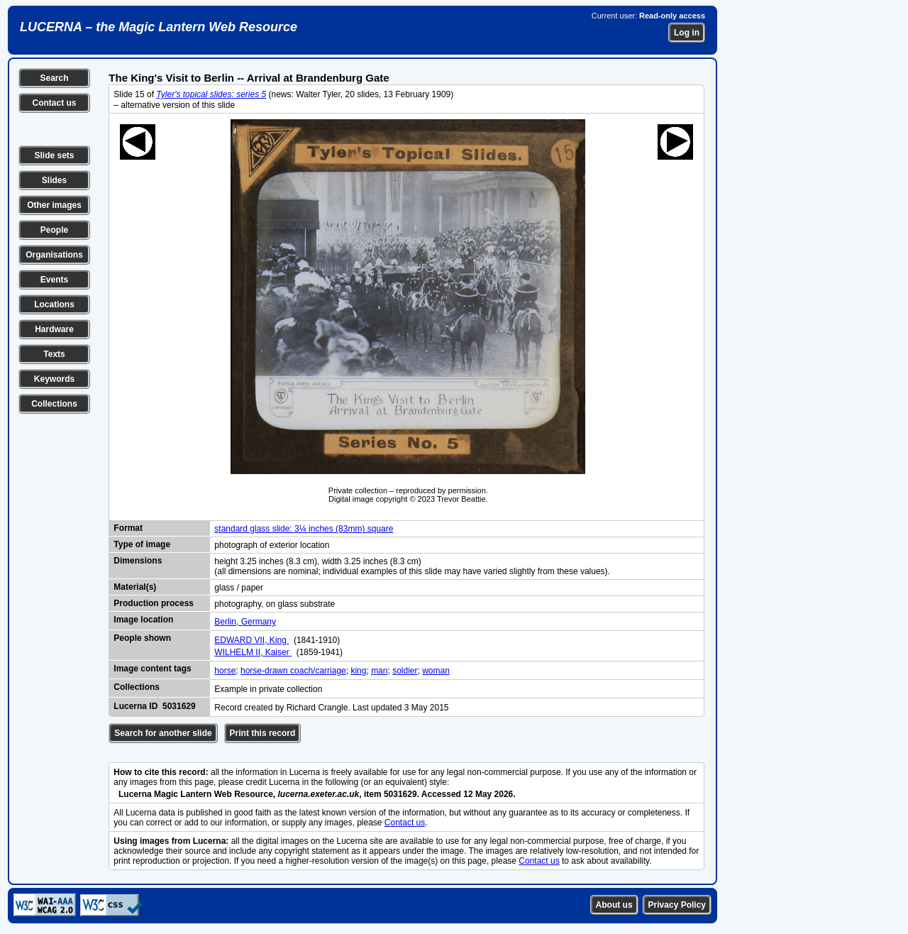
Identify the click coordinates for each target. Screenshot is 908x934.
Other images (54, 205)
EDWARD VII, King (251, 640)
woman (436, 671)
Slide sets (54, 155)
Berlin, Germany (245, 622)
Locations (54, 304)
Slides (54, 180)
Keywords (54, 379)
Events (54, 280)
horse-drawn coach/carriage (293, 671)
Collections (54, 404)
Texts (54, 354)
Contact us (54, 103)
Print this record (263, 733)
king (358, 671)
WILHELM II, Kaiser (253, 652)
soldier (404, 671)
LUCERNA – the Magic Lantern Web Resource (158, 27)
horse (225, 671)
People (54, 230)
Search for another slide (162, 733)
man (379, 671)
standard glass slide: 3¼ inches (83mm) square (303, 529)
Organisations (54, 255)
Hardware (54, 329)
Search (54, 78)
